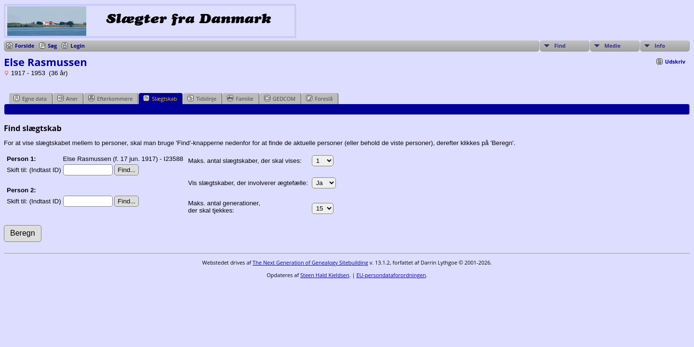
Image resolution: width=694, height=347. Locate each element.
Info (659, 45)
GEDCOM (279, 98)
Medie (612, 45)
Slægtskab (160, 98)
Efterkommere (110, 98)
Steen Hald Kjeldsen (324, 275)
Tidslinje (201, 98)
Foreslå (319, 98)
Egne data (30, 98)
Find (560, 45)
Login (77, 45)
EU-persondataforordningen (391, 275)
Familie (240, 98)
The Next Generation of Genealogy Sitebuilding (310, 262)
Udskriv (675, 61)
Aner (67, 98)
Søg (52, 45)
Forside (24, 45)
